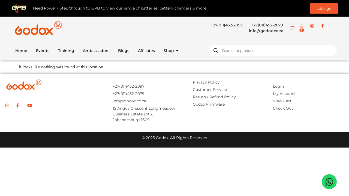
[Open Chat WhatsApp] (329, 181)
